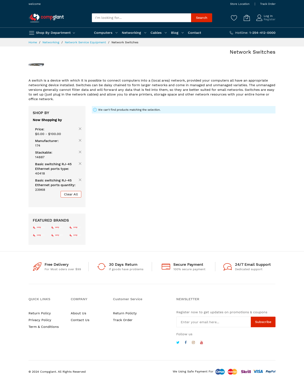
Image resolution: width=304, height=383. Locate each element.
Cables (156, 33)
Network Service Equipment (86, 42)
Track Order (268, 3)
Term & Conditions (43, 327)
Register (270, 19)
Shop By (41, 112)
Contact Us (80, 320)
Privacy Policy (39, 320)
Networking (131, 33)
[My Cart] (247, 17)
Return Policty (125, 313)
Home (33, 42)
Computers (103, 33)
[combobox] (141, 17)
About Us (78, 313)
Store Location (240, 3)
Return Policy (39, 313)
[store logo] (46, 17)
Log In (268, 16)
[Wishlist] (234, 17)
